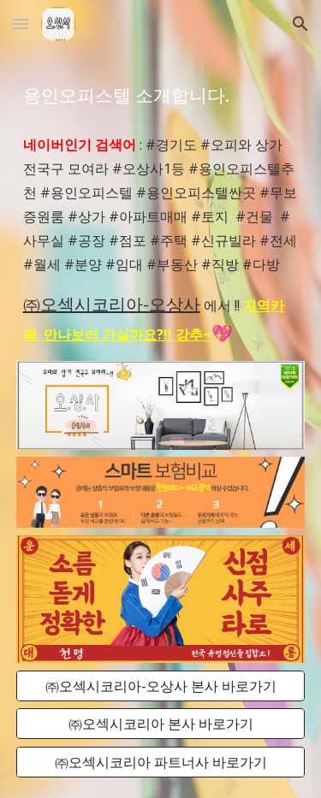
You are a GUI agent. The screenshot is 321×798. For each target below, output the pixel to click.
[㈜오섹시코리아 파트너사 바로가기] (161, 762)
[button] (20, 23)
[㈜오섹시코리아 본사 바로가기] (161, 723)
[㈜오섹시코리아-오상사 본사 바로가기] (161, 686)
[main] (161, 94)
